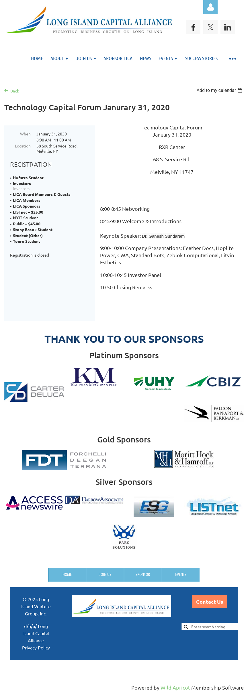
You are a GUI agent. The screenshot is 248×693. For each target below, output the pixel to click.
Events (180, 574)
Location (23, 145)
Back (14, 91)
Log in (210, 7)
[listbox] (220, 90)
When (25, 133)
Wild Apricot (175, 687)
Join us (105, 574)
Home (67, 574)
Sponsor (143, 574)
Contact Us (209, 601)
